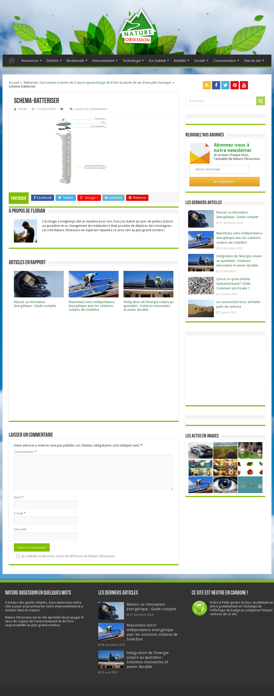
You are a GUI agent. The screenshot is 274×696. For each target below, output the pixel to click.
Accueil (12, 60)
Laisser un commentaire (91, 109)
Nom (19, 497)
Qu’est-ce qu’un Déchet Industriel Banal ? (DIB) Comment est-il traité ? (233, 283)
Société (199, 61)
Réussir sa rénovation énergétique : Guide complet (35, 304)
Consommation (224, 61)
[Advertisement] (93, 368)
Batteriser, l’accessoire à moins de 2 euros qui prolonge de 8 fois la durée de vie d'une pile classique (97, 82)
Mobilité (180, 61)
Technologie (131, 61)
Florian (22, 109)
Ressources (30, 61)
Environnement (103, 61)
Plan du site (252, 61)
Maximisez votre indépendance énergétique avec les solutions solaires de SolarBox (92, 306)
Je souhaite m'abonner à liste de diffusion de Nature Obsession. (66, 556)
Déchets (52, 61)
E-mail (19, 513)
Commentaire (25, 452)
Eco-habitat (157, 61)
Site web (20, 529)
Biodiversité (75, 61)
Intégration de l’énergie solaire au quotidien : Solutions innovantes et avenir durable (148, 306)
